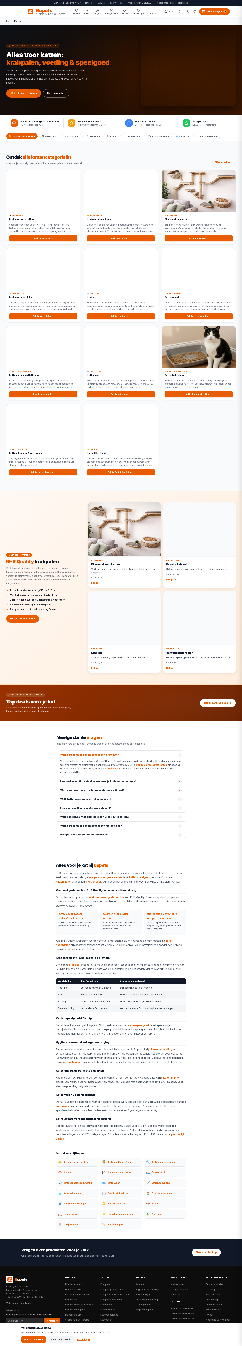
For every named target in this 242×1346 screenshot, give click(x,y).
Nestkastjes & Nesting (147, 1299)
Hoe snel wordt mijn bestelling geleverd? (86, 811)
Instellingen (83, 1339)
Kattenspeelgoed (109, 1314)
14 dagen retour (214, 1304)
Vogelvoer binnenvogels (148, 1289)
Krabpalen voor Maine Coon (115, 1294)
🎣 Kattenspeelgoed (158, 136)
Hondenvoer (71, 1299)
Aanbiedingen (213, 1309)
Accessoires (177, 1294)
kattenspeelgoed (139, 880)
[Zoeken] (180, 11)
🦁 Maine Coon (49, 136)
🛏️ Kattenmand (133, 136)
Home (9, 21)
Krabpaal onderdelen (159, 921)
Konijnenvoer (177, 1284)
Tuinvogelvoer (143, 1304)
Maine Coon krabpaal (70, 921)
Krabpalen (105, 1284)
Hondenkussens (73, 1289)
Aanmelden (52, 1320)
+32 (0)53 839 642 (15, 1297)
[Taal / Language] (169, 11)
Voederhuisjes (143, 1294)
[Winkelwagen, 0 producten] (214, 11)
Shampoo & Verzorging (77, 1319)
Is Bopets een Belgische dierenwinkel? (84, 838)
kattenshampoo (72, 1065)
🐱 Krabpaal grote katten (22, 136)
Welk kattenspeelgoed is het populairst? (85, 802)
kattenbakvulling (161, 1052)
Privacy (209, 1314)
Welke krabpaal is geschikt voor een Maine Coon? (91, 829)
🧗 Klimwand (93, 136)
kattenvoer (94, 884)
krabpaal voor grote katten (105, 880)
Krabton (107, 921)
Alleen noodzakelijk (61, 1339)
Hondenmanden (73, 1284)
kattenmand (63, 884)
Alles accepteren (33, 1339)
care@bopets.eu (35, 1297)
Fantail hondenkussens (182, 1313)
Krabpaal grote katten (111, 1289)
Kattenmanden (56, 93)
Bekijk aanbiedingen (218, 702)
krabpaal (74, 968)
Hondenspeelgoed (75, 1309)
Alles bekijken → (223, 165)
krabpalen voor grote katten (151, 768)
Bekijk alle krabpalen (22, 621)
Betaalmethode (213, 1294)
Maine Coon (114, 772)
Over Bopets (212, 1289)
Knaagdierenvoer (180, 1289)
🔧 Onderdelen (72, 136)
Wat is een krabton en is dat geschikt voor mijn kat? (92, 793)
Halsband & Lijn (73, 1314)
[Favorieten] (195, 11)
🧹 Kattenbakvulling (207, 136)
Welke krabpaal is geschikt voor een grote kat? (89, 758)
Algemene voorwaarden (218, 1319)
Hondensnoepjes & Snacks (79, 1304)
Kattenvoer (106, 1319)
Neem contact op (206, 1252)
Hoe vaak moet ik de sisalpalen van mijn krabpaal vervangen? (98, 784)
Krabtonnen (106, 1304)
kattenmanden (172, 1080)
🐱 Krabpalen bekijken (23, 93)
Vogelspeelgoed (144, 1309)
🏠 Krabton (112, 136)
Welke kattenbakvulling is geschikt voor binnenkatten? (94, 820)
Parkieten (140, 1284)
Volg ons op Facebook (18, 1303)
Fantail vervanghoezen (182, 1318)
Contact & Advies (214, 1284)
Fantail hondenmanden (77, 1294)
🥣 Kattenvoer (183, 136)
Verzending (212, 1299)
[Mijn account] (187, 11)
